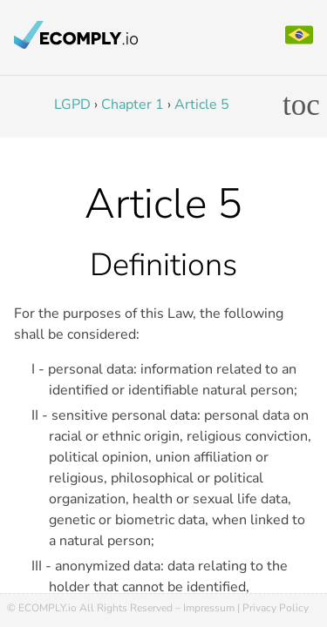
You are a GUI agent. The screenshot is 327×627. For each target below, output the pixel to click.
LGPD (72, 104)
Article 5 (201, 104)
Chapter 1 (132, 104)
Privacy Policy (275, 608)
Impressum (209, 608)
